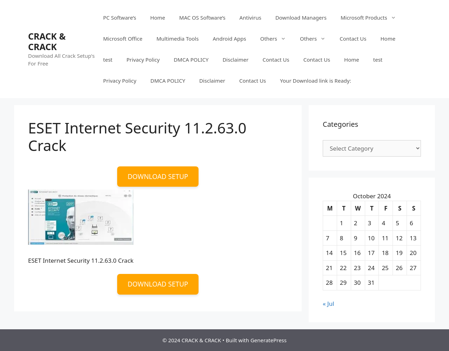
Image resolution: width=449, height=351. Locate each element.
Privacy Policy (143, 59)
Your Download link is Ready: (315, 80)
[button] (80, 217)
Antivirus (250, 17)
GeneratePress (268, 340)
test (107, 59)
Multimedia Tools (177, 38)
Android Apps (229, 38)
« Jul (328, 304)
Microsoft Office (122, 38)
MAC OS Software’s (202, 17)
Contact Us (353, 38)
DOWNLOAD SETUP (158, 176)
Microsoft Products (372, 17)
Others (276, 38)
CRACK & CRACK (47, 41)
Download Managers (301, 17)
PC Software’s (119, 17)
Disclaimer (235, 59)
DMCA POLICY (191, 59)
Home (157, 17)
